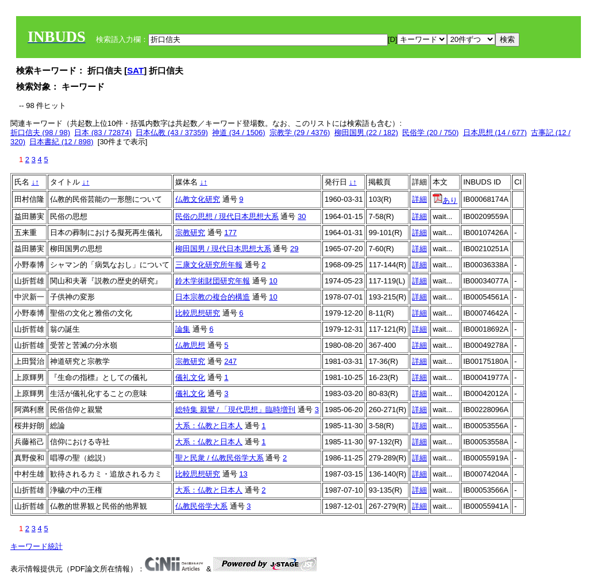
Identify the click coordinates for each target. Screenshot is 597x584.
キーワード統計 (36, 546)
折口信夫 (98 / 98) (40, 132)
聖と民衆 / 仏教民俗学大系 (219, 458)
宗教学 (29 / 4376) (299, 132)
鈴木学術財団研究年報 (212, 280)
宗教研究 (190, 232)
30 (302, 216)
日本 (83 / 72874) (103, 132)
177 (230, 232)
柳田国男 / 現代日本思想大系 (223, 248)
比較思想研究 (197, 313)
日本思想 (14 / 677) (495, 132)
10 (273, 280)
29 (294, 248)
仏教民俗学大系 (201, 506)
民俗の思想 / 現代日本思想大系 (227, 216)
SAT (135, 70)
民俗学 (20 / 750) (430, 132)
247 (230, 361)
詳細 (419, 199)
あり (445, 200)
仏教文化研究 (197, 199)
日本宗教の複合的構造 (212, 297)
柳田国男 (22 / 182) (366, 132)
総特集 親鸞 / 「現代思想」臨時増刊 (235, 409)
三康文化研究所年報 (208, 264)
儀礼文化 (190, 377)
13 (243, 474)
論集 (182, 329)
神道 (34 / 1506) (238, 132)
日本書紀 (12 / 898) (61, 141)
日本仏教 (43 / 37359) (172, 132)
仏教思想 (190, 345)
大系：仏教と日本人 (208, 425)
